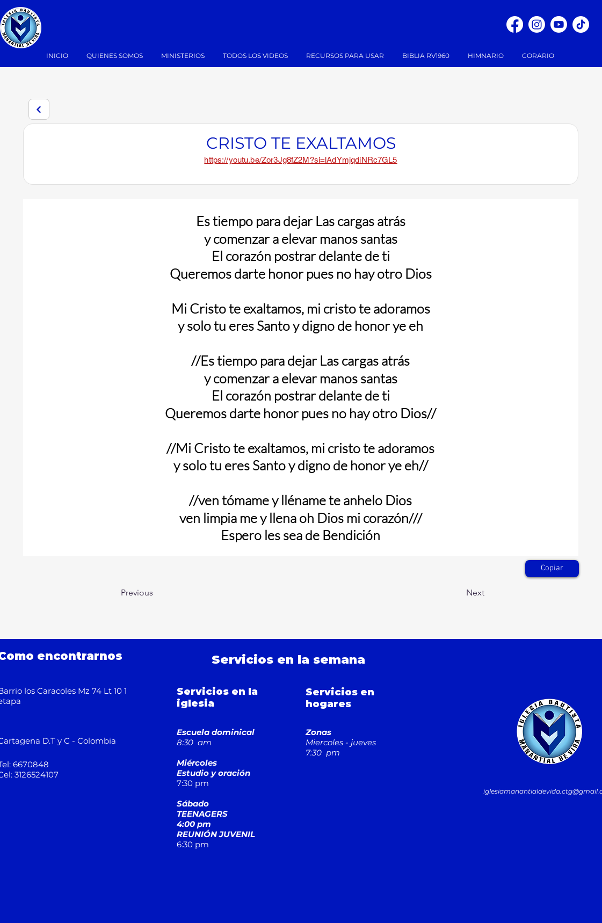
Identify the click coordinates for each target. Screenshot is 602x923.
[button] (184, 55)
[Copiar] (552, 568)
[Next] (38, 109)
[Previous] (156, 593)
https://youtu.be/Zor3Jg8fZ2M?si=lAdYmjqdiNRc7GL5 (300, 159)
